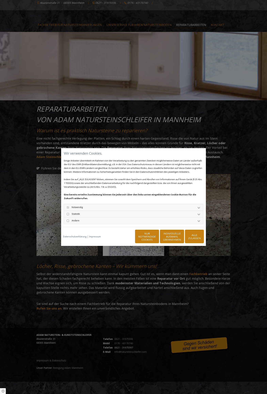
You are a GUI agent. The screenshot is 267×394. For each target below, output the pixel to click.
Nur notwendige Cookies (123, 236)
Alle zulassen (188, 236)
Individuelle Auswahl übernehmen (156, 236)
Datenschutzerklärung (74, 236)
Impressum (95, 236)
